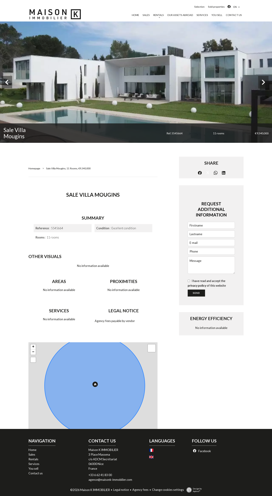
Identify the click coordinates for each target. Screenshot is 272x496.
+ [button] (33, 347)
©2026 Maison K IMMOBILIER (90, 490)
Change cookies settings (168, 489)
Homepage (34, 168)
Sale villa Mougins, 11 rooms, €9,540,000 (68, 168)
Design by (193, 490)
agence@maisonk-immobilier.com (110, 479)
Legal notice (121, 489)
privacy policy (197, 285)
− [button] (33, 352)
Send (196, 293)
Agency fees (140, 489)
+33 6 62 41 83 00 (100, 475)
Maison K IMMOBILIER (103, 450)
